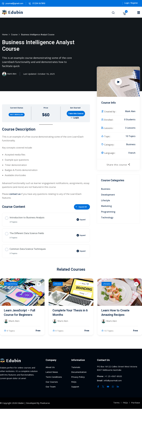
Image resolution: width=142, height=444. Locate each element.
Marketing (106, 206)
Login (76, 117)
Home (5, 34)
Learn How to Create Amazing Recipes (115, 312)
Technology (107, 217)
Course (14, 34)
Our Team (51, 386)
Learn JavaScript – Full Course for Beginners (19, 312)
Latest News (52, 372)
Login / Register (131, 3)
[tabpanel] (46, 162)
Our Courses (52, 381)
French (131, 152)
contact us (15, 193)
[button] (138, 12)
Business (130, 144)
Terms (116, 402)
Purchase (135, 402)
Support (75, 386)
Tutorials (75, 367)
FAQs (73, 381)
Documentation (79, 372)
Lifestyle (105, 200)
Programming (108, 211)
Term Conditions (54, 377)
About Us (50, 367)
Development (108, 194)
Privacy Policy (78, 377)
